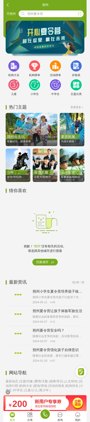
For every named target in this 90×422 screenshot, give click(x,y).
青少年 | (44, 390)
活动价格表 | (57, 385)
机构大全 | (27, 385)
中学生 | (19, 390)
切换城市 (45, 262)
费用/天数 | (42, 381)
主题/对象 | (27, 381)
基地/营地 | (41, 385)
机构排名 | (73, 385)
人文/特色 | (72, 381)
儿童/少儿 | (31, 390)
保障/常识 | (57, 381)
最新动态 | (13, 381)
